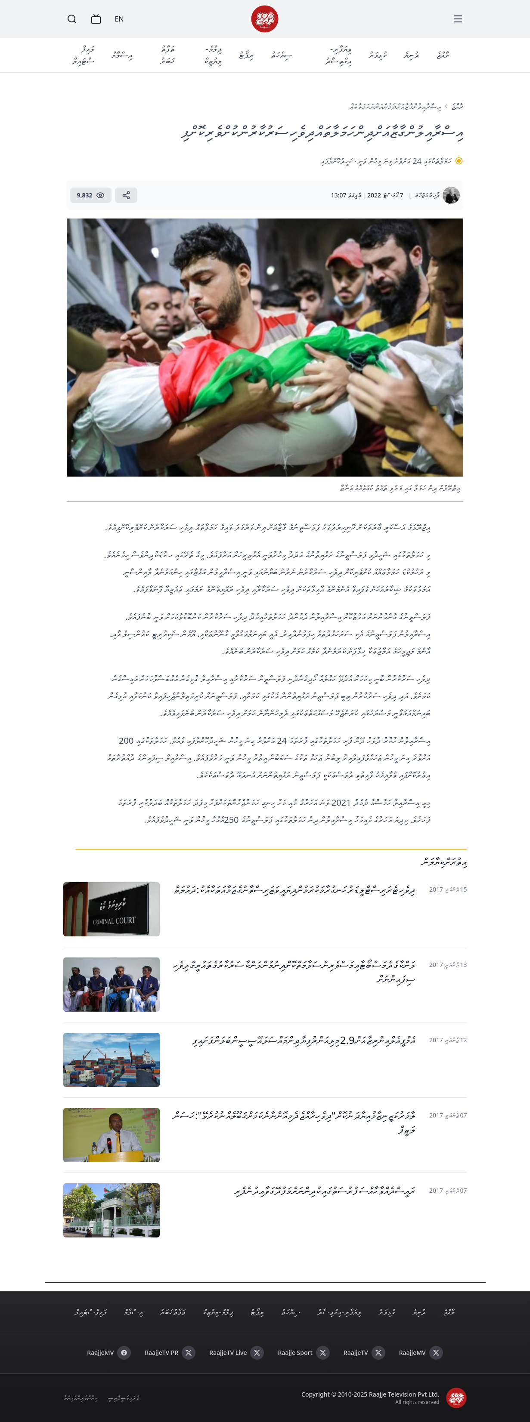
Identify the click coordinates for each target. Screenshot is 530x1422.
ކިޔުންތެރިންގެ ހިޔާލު (80, 1398)
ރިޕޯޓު (246, 55)
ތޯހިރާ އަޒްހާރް (427, 195)
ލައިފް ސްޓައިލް (83, 55)
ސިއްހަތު (281, 55)
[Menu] (458, 19)
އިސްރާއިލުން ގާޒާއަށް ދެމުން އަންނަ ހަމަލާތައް (395, 106)
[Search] (72, 19)
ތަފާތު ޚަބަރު (167, 55)
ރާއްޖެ (442, 55)
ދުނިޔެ (411, 55)
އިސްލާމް (122, 55)
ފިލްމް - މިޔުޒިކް (212, 55)
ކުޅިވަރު (378, 55)
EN (119, 19)
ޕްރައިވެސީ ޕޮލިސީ (123, 1398)
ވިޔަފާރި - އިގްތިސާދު (338, 55)
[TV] (96, 19)
